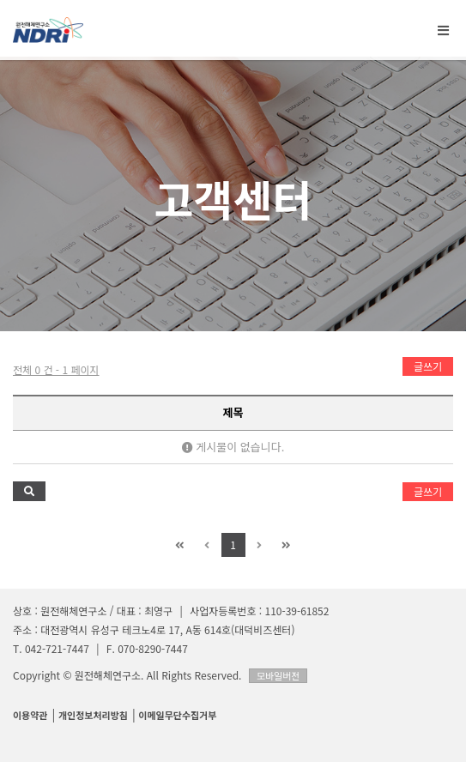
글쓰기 (428, 366)
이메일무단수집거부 (177, 715)
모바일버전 (278, 675)
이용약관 (30, 715)
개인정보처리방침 (93, 715)
